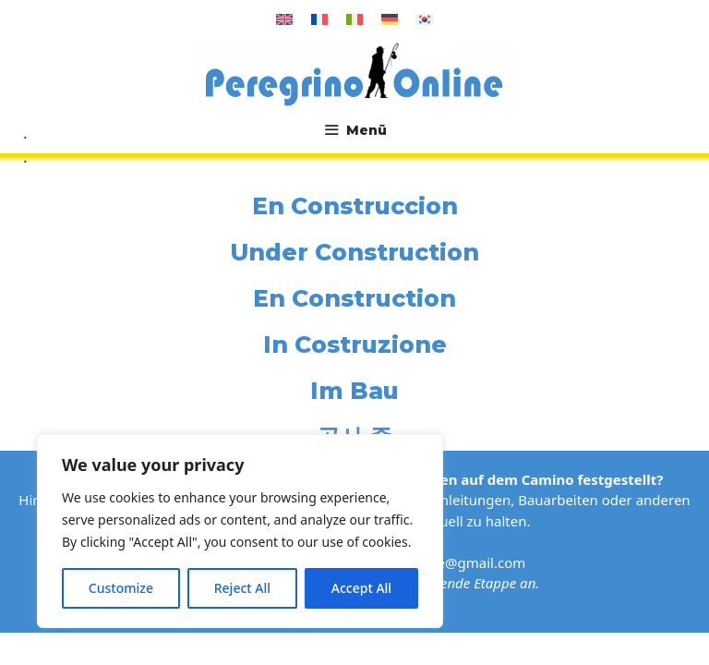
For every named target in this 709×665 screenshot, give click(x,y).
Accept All (361, 588)
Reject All (242, 588)
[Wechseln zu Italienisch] (354, 18)
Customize (121, 588)
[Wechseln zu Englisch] (284, 18)
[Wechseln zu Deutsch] (389, 18)
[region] (240, 531)
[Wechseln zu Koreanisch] (424, 18)
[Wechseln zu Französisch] (319, 18)
